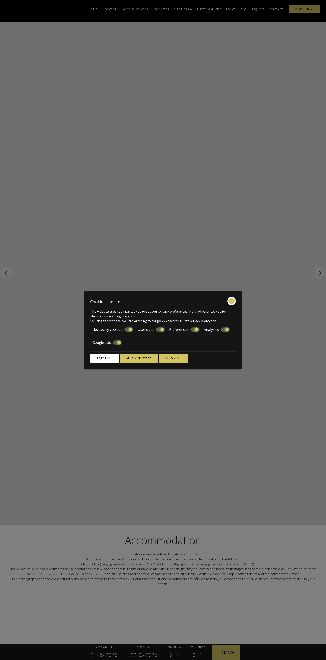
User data (151, 329)
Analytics (216, 329)
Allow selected (139, 358)
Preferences (184, 329)
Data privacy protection (199, 321)
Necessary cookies (112, 329)
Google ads (106, 342)
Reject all (104, 358)
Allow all (173, 358)
